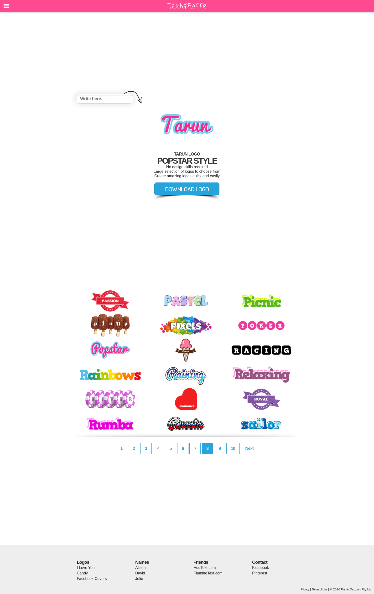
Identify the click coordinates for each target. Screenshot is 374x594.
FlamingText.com (208, 573)
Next (249, 448)
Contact (259, 562)
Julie (139, 579)
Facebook (260, 568)
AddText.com (205, 568)
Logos (83, 562)
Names (142, 562)
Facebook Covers (92, 579)
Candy (82, 573)
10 (233, 448)
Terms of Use (319, 589)
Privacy (305, 589)
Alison (140, 568)
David (140, 573)
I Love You (86, 568)
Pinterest (259, 573)
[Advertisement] (187, 53)
